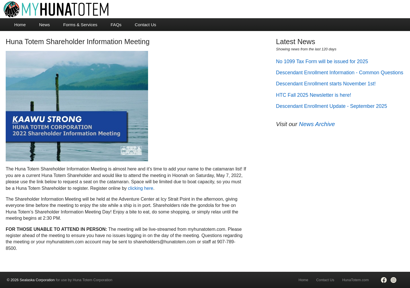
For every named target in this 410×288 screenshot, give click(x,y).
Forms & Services (80, 24)
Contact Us (145, 24)
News (44, 24)
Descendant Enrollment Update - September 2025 (331, 106)
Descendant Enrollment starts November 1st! (326, 84)
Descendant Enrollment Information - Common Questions (339, 72)
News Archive (317, 124)
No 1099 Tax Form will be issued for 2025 (322, 61)
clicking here (140, 188)
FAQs (116, 24)
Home (20, 24)
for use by (59, 280)
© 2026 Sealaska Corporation (31, 280)
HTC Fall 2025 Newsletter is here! (313, 95)
